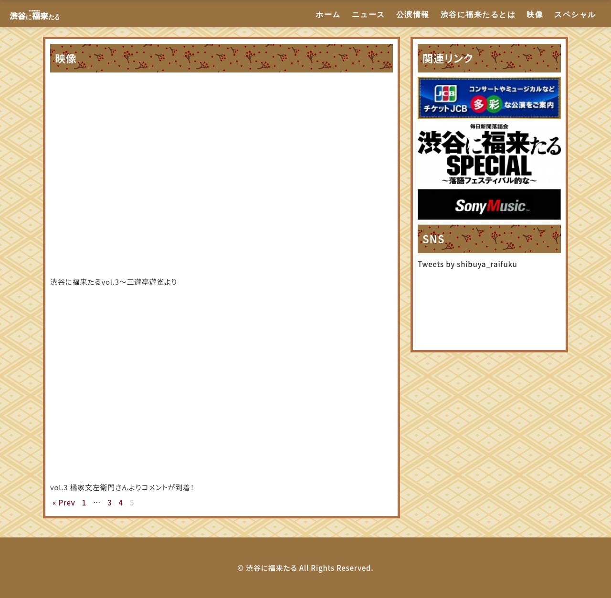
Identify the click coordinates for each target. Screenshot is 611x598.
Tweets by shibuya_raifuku (467, 264)
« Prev (64, 502)
